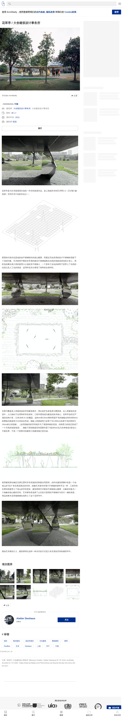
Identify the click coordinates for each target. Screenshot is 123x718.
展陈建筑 (55, 641)
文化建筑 (42, 641)
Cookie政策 (70, 12)
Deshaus (28, 646)
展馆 (66, 641)
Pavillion (7, 646)
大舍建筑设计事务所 (22, 108)
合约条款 (40, 12)
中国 (16, 104)
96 (12, 113)
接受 (116, 12)
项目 (5, 641)
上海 (39, 646)
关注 (66, 620)
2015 (17, 117)
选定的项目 (29, 641)
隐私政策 (50, 12)
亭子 (48, 646)
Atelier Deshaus (25, 618)
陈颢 (15, 122)
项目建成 (16, 641)
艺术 (17, 646)
